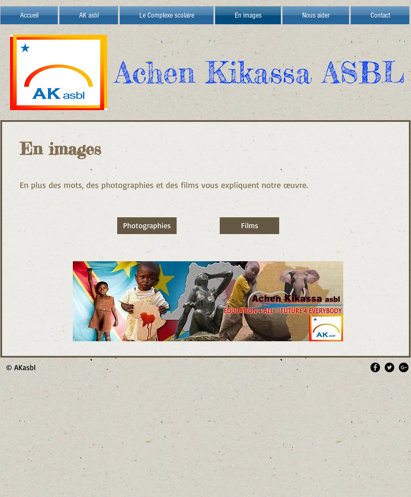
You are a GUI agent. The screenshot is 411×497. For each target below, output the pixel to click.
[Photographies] (147, 225)
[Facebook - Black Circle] (375, 367)
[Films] (249, 225)
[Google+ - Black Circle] (403, 367)
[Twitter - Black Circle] (389, 367)
